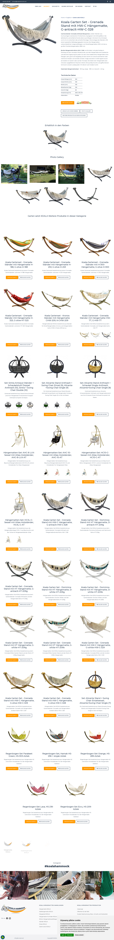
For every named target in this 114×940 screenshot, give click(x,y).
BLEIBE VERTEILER (67, 6)
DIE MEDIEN (79, 6)
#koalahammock (57, 878)
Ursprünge (80, 909)
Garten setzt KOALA (78, 17)
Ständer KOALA (43, 921)
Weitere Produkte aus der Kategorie (74, 115)
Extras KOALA (43, 924)
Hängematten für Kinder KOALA (48, 916)
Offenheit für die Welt (83, 911)
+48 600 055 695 (6, 1)
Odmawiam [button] (70, 935)
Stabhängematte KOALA (46, 911)
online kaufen (68, 102)
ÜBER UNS (38, 6)
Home (63, 17)
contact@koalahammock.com (19, 1)
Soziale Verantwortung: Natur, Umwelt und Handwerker (92, 914)
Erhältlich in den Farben (70, 111)
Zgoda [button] (63, 935)
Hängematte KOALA (45, 909)
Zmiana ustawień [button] (79, 935)
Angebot (68, 17)
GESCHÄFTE (55, 6)
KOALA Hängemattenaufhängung (48, 919)
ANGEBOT (47, 6)
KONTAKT (88, 6)
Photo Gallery (86, 111)
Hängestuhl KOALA (44, 914)
